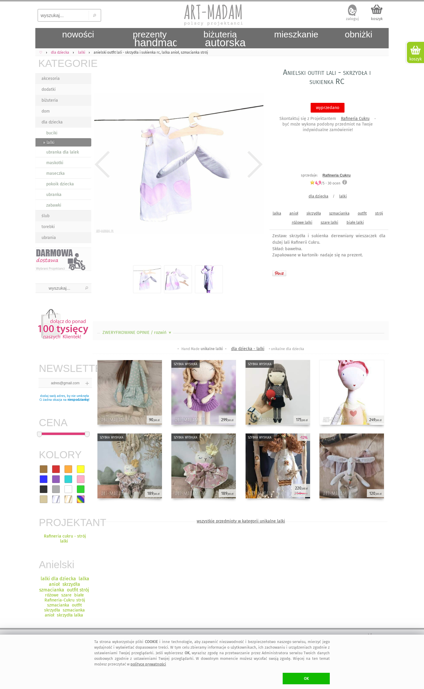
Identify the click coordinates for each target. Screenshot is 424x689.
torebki (48, 226)
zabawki (53, 205)
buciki (51, 133)
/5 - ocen (325, 183)
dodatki (49, 89)
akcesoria (51, 78)
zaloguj (352, 19)
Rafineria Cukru (355, 118)
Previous (102, 164)
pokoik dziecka (60, 184)
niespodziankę (78, 400)
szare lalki (329, 222)
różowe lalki (302, 222)
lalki (343, 196)
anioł (293, 213)
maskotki (54, 162)
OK (306, 678)
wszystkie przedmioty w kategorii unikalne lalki (241, 521)
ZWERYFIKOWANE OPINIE (137, 332)
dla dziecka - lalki (247, 348)
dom (46, 111)
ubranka (54, 194)
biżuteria (50, 100)
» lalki (48, 142)
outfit (362, 213)
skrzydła (314, 213)
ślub (45, 215)
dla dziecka (52, 122)
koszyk (377, 19)
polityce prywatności (148, 664)
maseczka (55, 173)
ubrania (49, 237)
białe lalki (355, 222)
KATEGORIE (64, 63)
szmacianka (339, 213)
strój (379, 213)
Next (254, 164)
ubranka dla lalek (62, 152)
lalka (277, 213)
